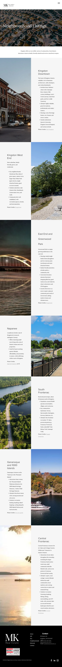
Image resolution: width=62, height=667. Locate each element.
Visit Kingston (50, 129)
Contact (32, 645)
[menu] (59, 3)
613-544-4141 (47, 640)
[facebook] (51, 660)
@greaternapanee (12, 363)
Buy (31, 638)
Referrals (32, 643)
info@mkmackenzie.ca (50, 643)
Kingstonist (18, 207)
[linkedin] (54, 660)
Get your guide (19, 512)
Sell (31, 636)
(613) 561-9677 (47, 642)
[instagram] (57, 660)
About (31, 634)
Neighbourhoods (34, 640)
